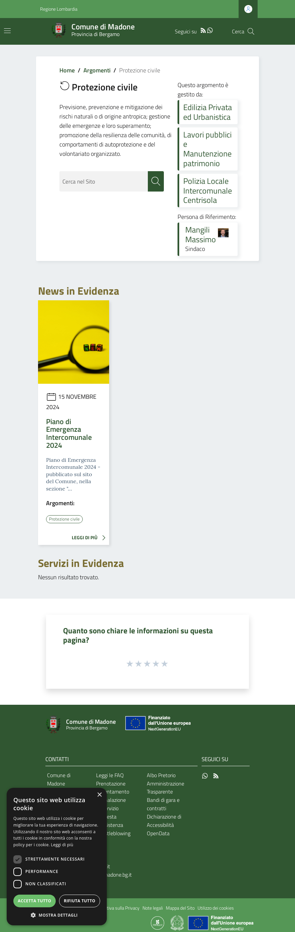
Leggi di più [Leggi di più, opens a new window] (62, 845)
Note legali (152, 908)
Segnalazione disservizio (111, 804)
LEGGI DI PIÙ (90, 538)
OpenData (158, 833)
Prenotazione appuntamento (112, 787)
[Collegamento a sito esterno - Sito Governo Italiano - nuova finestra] (178, 922)
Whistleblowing (113, 833)
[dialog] (57, 856)
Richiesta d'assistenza (109, 821)
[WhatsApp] (210, 30)
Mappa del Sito (180, 908)
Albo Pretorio (161, 775)
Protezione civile (64, 519)
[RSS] (203, 30)
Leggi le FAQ (110, 775)
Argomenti (96, 70)
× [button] (99, 795)
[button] (56, 915)
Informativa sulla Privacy (115, 908)
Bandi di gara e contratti (163, 804)
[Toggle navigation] (7, 31)
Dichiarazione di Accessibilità (164, 821)
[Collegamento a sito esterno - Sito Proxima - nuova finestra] (157, 922)
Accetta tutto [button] (34, 901)
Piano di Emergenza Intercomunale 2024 (69, 433)
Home (67, 70)
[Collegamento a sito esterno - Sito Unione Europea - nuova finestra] (157, 724)
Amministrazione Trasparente (165, 787)
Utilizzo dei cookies (216, 908)
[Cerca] (251, 31)
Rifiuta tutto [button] (79, 901)
